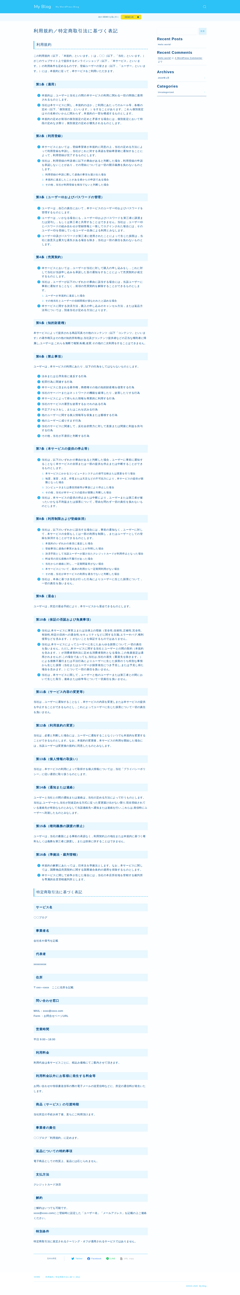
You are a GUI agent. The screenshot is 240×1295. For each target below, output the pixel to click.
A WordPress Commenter (188, 58)
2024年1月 (163, 78)
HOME (37, 1277)
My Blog (42, 6)
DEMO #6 (129, 17)
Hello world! (164, 44)
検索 (203, 31)
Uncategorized (166, 92)
